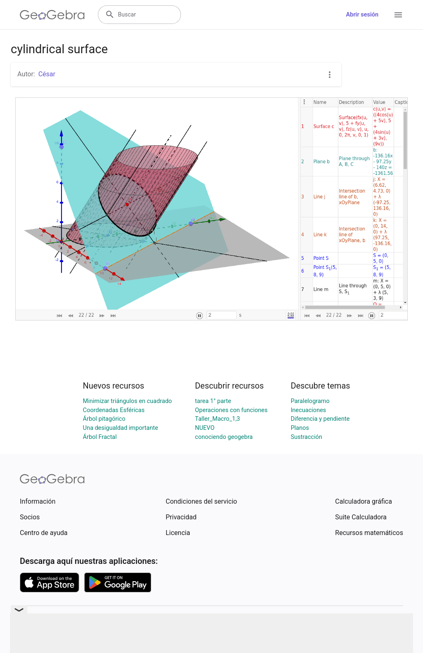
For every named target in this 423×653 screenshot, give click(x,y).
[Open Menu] (398, 15)
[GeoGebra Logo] (52, 15)
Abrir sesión (362, 14)
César (46, 74)
